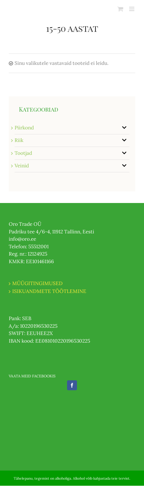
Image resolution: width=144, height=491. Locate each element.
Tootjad (23, 153)
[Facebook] (72, 385)
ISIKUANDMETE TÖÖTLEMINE (49, 291)
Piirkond (24, 127)
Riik (19, 140)
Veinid (22, 165)
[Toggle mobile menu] (132, 9)
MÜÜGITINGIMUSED (37, 283)
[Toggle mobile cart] (120, 9)
